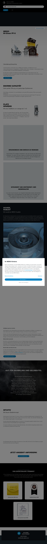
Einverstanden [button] (23, 279)
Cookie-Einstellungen (29, 270)
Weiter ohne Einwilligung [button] (23, 282)
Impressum (40, 275)
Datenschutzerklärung (9, 275)
